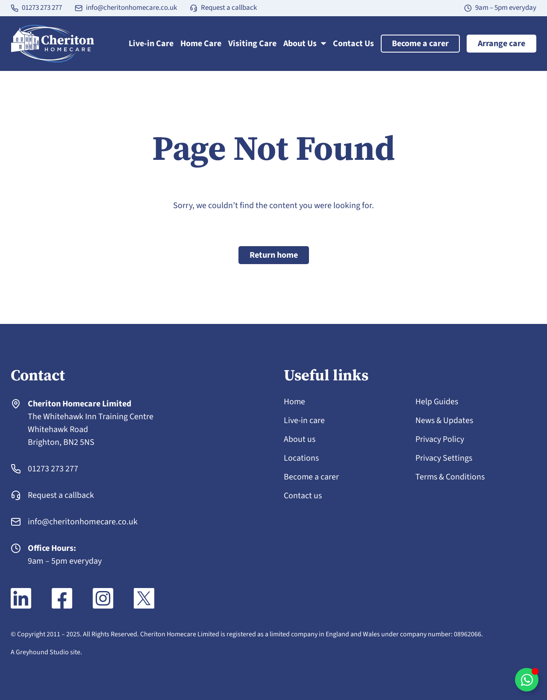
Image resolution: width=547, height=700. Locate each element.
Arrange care (501, 44)
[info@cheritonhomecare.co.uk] (78, 8)
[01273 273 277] (14, 8)
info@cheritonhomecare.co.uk (131, 8)
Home (295, 401)
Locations (301, 458)
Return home (274, 255)
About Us (304, 43)
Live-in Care (151, 44)
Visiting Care (252, 44)
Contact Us (353, 44)
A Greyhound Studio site (45, 652)
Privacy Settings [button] (443, 458)
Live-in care (304, 420)
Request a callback (229, 8)
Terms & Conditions (450, 477)
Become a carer (420, 44)
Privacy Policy (439, 439)
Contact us (303, 495)
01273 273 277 (42, 8)
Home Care (200, 44)
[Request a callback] (193, 8)
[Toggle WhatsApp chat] (526, 679)
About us (299, 439)
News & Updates (444, 420)
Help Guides (436, 401)
